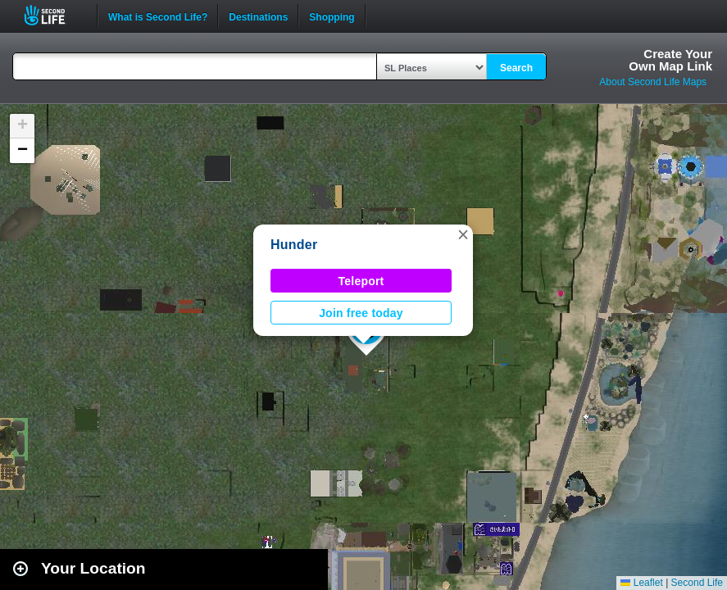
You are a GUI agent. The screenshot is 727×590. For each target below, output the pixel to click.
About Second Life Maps (653, 82)
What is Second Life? (157, 15)
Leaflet (641, 582)
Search (516, 68)
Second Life (53, 15)
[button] (463, 234)
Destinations (258, 15)
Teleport (361, 281)
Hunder (293, 245)
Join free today (361, 313)
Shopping (331, 15)
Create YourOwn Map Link (670, 60)
